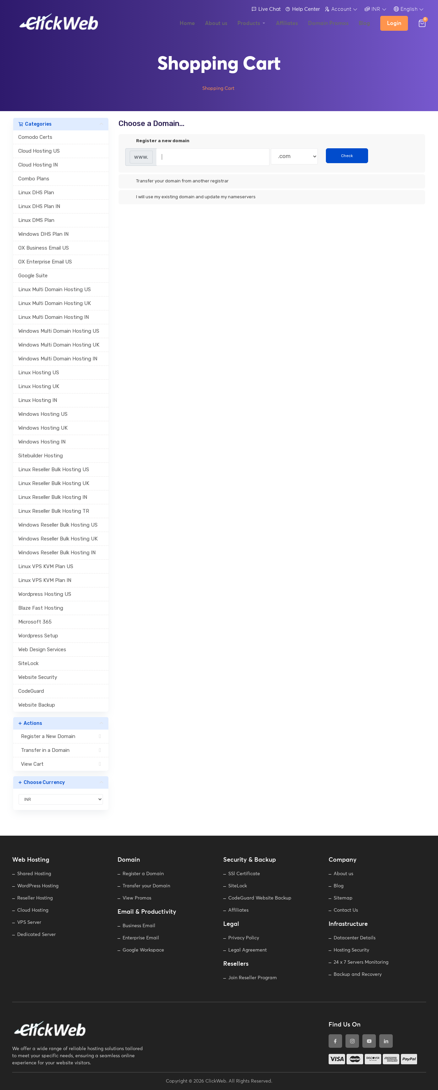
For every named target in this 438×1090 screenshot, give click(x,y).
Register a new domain (157, 141)
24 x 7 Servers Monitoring (361, 962)
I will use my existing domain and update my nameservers (190, 197)
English (406, 9)
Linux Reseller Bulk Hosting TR (53, 511)
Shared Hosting (34, 873)
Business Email (139, 925)
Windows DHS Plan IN (43, 234)
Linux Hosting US (38, 373)
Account (338, 9)
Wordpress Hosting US (44, 594)
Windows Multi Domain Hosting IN (57, 359)
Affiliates (238, 910)
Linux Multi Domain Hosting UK (54, 303)
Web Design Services (42, 650)
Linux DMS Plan (36, 220)
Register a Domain (143, 873)
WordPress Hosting (37, 886)
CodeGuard (31, 691)
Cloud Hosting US (39, 151)
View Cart (61, 764)
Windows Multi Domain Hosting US (58, 331)
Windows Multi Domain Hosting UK (58, 345)
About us (343, 873)
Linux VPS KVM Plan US (45, 566)
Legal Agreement (247, 950)
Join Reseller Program (252, 977)
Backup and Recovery (358, 974)
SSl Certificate (244, 873)
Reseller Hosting (35, 898)
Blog (338, 886)
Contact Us (346, 910)
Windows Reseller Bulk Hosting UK (58, 539)
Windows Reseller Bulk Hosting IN (57, 553)
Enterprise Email (141, 938)
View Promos (137, 898)
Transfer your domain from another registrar (177, 181)
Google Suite (33, 276)
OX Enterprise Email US (45, 262)
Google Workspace (143, 950)
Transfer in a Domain (61, 750)
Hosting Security (351, 950)
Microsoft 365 (35, 622)
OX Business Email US (43, 248)
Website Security (37, 677)
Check (347, 155)
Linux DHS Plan (36, 192)
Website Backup (36, 705)
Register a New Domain (61, 736)
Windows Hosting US (43, 414)
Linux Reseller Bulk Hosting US (53, 469)
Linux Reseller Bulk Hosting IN (52, 497)
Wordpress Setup (38, 636)
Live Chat (266, 9)
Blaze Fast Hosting (40, 608)
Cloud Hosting (32, 910)
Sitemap (343, 898)
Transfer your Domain (146, 886)
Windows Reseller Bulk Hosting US (58, 525)
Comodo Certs (35, 137)
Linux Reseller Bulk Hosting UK (53, 483)
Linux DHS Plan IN (39, 206)
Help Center (302, 9)
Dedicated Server (36, 934)
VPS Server (29, 922)
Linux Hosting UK (38, 386)
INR (373, 9)
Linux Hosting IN (37, 400)
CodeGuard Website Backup (259, 898)
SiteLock (28, 663)
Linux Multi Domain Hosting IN (53, 317)
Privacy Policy (243, 938)
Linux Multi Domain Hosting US (54, 289)
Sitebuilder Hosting (40, 456)
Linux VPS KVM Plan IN (44, 580)
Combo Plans (33, 179)
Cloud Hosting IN (38, 165)
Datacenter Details (355, 938)
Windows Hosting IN (42, 442)
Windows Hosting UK (43, 428)
